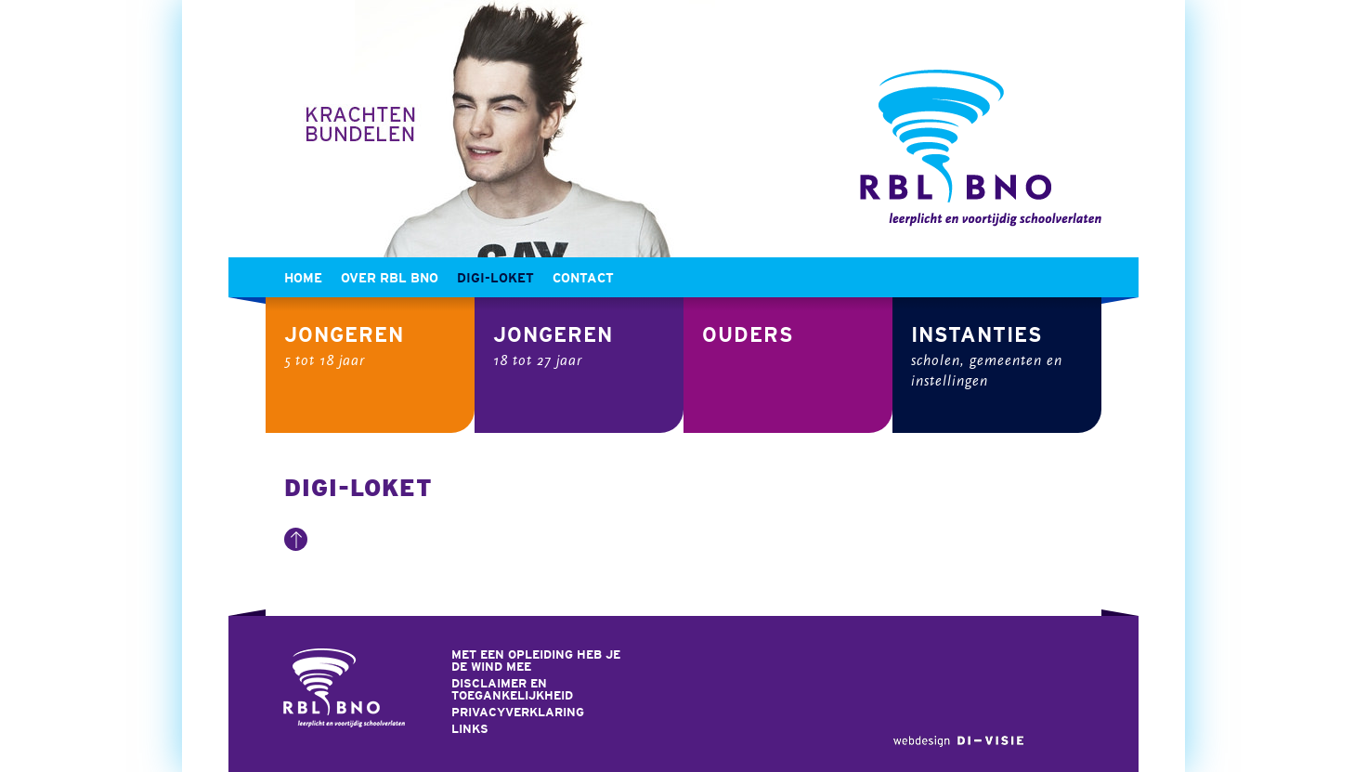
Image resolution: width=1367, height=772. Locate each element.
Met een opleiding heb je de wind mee (535, 660)
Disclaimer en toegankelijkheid (512, 689)
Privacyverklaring (517, 712)
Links (469, 729)
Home (303, 277)
